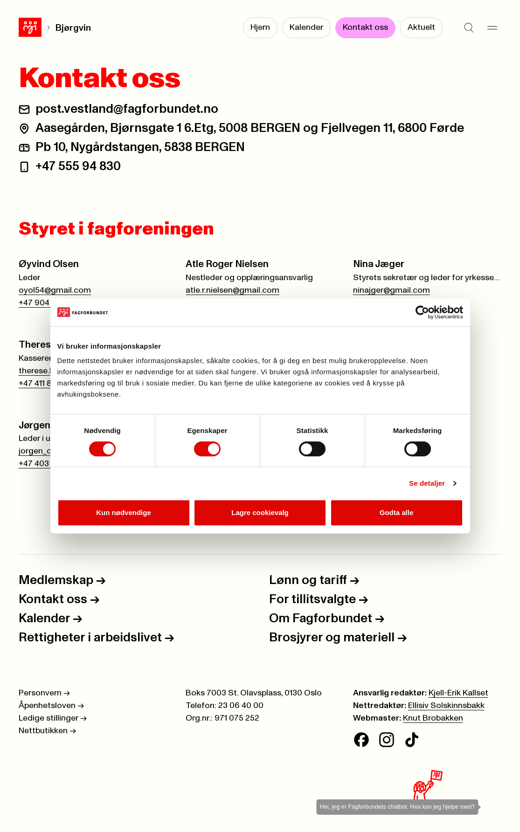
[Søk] (468, 28)
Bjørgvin (73, 28)
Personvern (44, 693)
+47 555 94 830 (78, 166)
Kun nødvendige (123, 512)
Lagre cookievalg (260, 512)
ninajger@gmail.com (391, 290)
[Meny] (492, 28)
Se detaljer (427, 483)
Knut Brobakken (433, 718)
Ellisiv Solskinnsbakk (446, 705)
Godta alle (397, 512)
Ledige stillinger (53, 718)
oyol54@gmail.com (55, 290)
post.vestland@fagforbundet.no (126, 109)
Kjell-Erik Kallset (458, 693)
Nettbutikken (47, 731)
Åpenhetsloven (51, 705)
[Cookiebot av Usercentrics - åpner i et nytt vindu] (422, 312)
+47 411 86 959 (46, 383)
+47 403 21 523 (46, 464)
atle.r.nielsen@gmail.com (232, 290)
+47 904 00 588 (48, 303)
